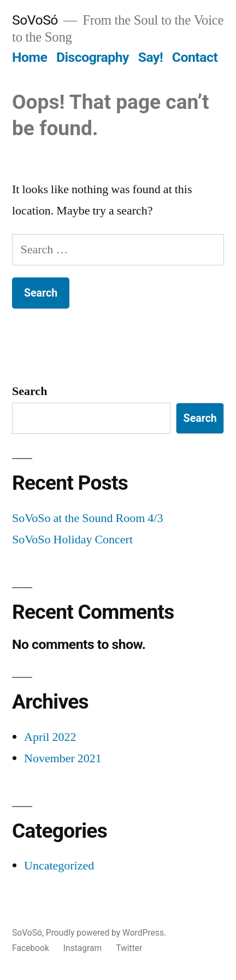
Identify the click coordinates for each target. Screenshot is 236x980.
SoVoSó (35, 20)
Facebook (30, 948)
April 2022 (50, 737)
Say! (150, 57)
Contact (194, 57)
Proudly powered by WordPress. (106, 932)
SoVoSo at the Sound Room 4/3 (87, 518)
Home (29, 57)
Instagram (82, 948)
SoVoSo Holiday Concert (72, 539)
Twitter (129, 948)
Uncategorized (59, 865)
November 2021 (63, 758)
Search (29, 391)
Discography (92, 57)
